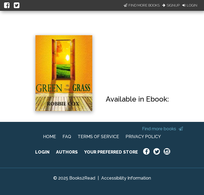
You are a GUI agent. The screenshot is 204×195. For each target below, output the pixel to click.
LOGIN (42, 152)
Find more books (162, 128)
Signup (171, 5)
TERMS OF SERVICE (98, 136)
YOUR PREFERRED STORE (111, 152)
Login (189, 5)
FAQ (66, 136)
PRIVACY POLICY (143, 136)
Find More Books (142, 5)
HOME (49, 136)
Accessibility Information (126, 178)
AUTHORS (67, 152)
